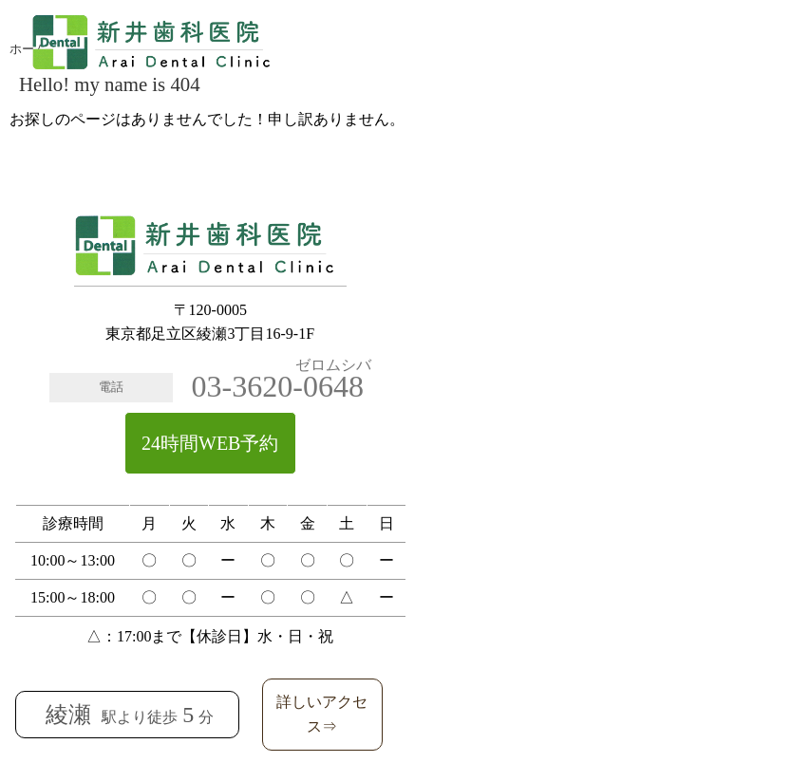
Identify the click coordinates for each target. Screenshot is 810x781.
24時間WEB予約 (209, 443)
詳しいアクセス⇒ (321, 714)
